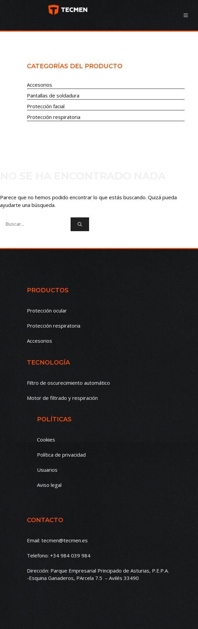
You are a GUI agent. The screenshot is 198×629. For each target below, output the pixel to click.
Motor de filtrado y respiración (62, 397)
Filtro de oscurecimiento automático (68, 382)
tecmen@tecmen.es (64, 540)
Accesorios (39, 84)
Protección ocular (47, 310)
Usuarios (47, 469)
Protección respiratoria (53, 117)
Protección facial (46, 106)
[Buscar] (80, 224)
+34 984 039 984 (70, 555)
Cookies (46, 439)
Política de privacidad (61, 454)
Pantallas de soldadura (53, 95)
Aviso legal (49, 484)
